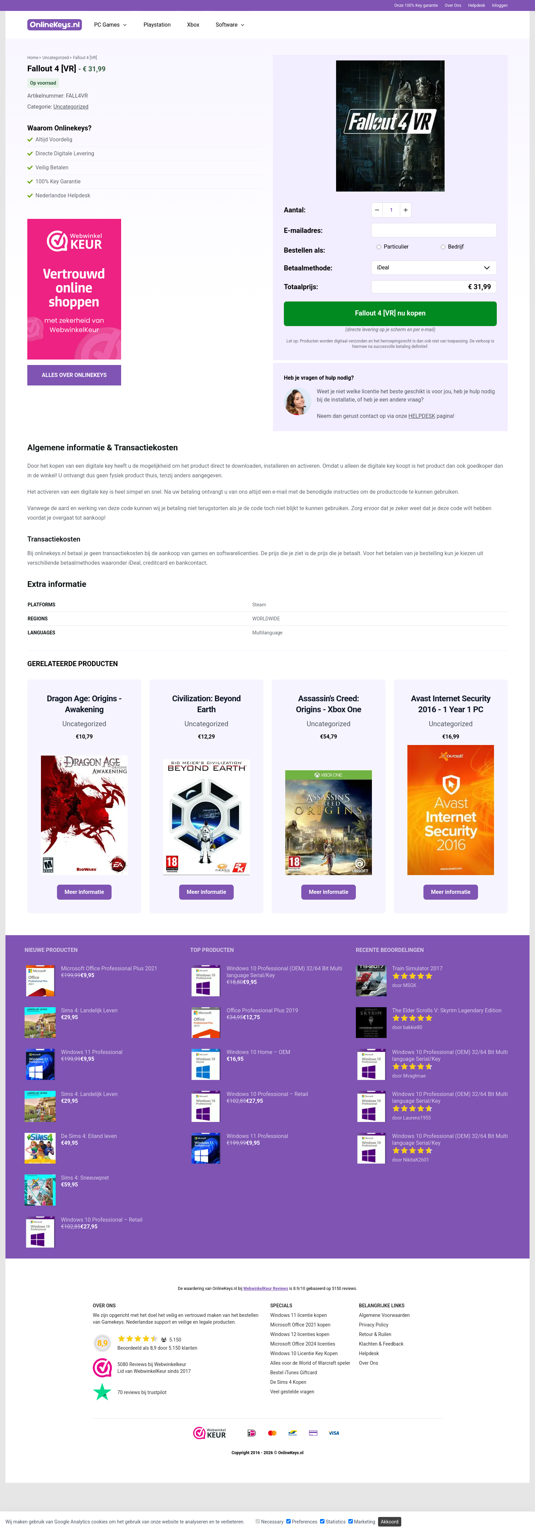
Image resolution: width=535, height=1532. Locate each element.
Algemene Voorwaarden (384, 1315)
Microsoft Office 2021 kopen (300, 1324)
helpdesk (421, 416)
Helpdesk (476, 5)
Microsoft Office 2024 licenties (302, 1344)
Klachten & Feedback (381, 1344)
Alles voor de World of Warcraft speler (310, 1363)
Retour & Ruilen (375, 1334)
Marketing (361, 1521)
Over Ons (453, 5)
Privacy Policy (373, 1324)
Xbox (193, 25)
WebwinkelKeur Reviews (265, 1288)
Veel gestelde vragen (292, 1391)
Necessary (270, 1521)
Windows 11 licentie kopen (298, 1315)
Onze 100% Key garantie (416, 5)
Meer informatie (84, 892)
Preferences (301, 1521)
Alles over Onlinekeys (74, 375)
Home (32, 57)
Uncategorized (56, 57)
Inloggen (500, 5)
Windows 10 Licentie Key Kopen (304, 1353)
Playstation (157, 25)
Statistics (333, 1521)
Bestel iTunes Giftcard (293, 1372)
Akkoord (390, 1521)
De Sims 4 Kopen (288, 1382)
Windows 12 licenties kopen (299, 1334)
